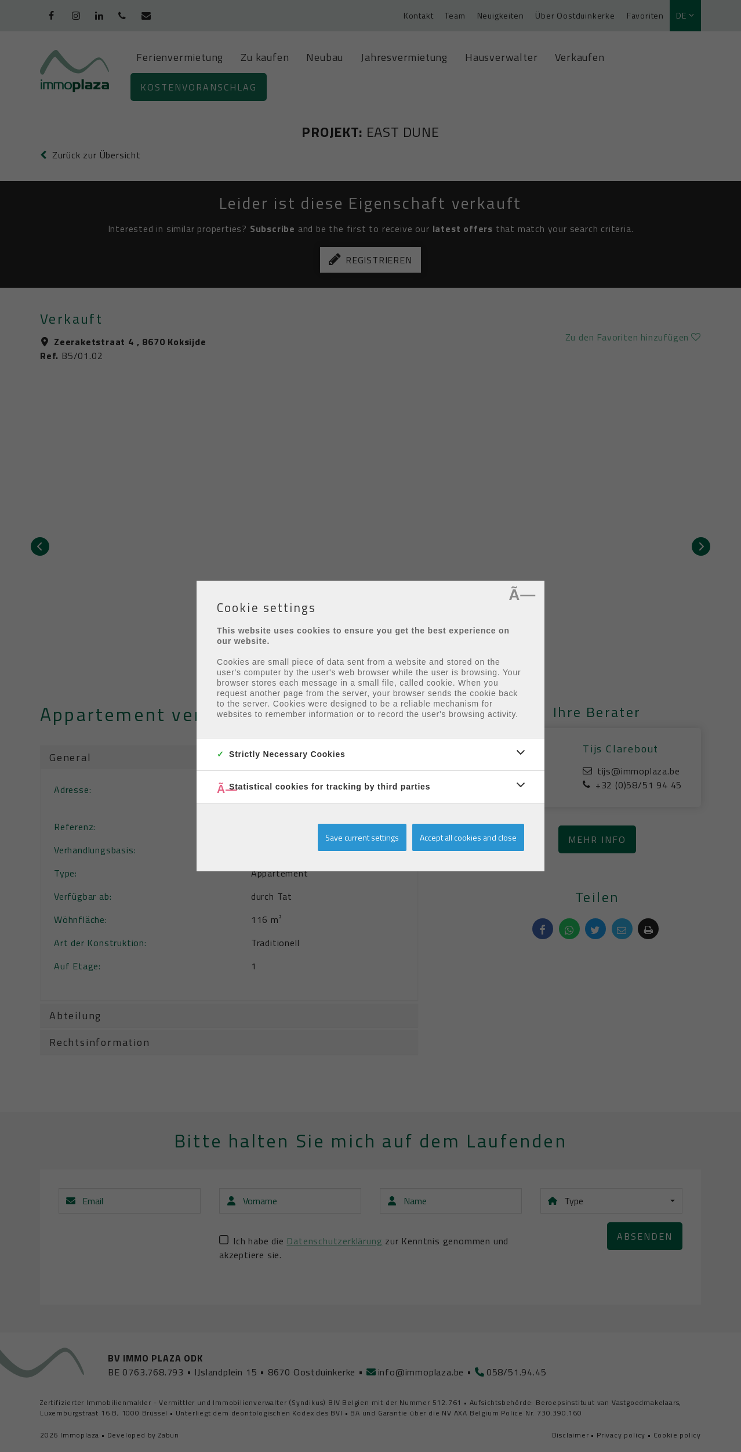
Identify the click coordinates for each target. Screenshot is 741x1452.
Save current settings (362, 837)
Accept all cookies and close (468, 837)
